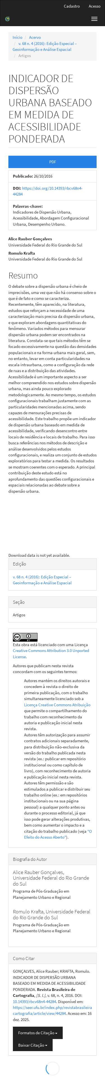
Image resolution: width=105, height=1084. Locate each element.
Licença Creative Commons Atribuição (57, 704)
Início (17, 37)
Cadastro (72, 6)
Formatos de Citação (37, 1032)
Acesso (95, 6)
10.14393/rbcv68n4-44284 (34, 1001)
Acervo (35, 37)
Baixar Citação (32, 1045)
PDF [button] (52, 161)
